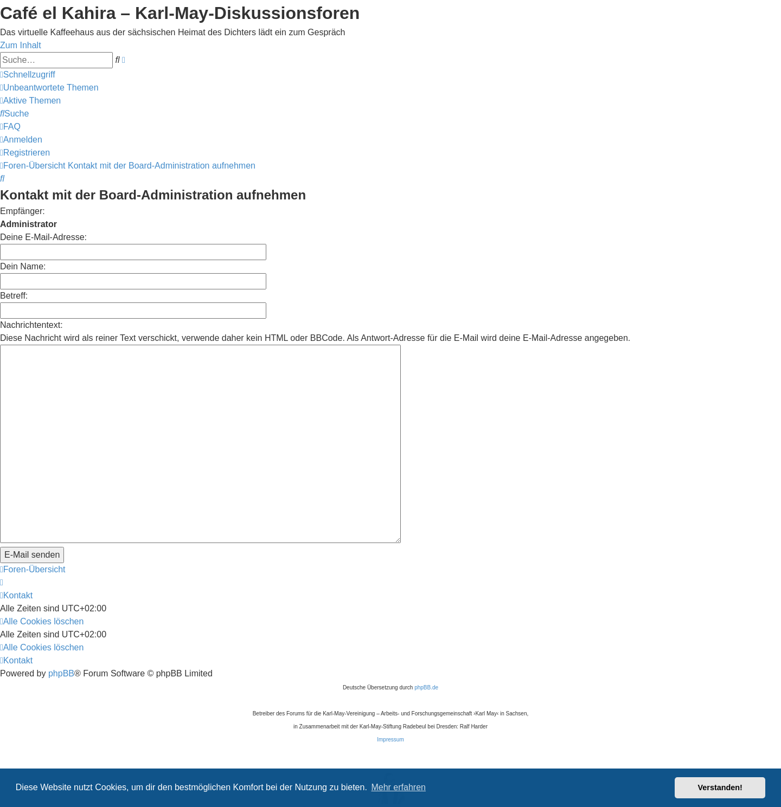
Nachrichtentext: (31, 325)
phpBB (61, 611)
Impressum (390, 678)
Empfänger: (22, 211)
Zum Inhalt (20, 45)
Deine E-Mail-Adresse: (43, 237)
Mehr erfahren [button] (398, 787)
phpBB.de (426, 626)
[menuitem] (49, 87)
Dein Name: (23, 266)
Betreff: (14, 295)
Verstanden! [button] (720, 787)
